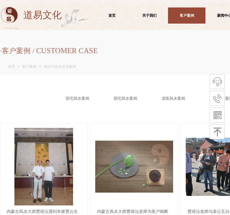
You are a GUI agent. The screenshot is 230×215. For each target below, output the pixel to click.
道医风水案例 (173, 98)
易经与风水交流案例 (60, 66)
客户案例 (29, 66)
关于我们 (149, 15)
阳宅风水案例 (77, 98)
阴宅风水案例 (125, 98)
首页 (11, 66)
